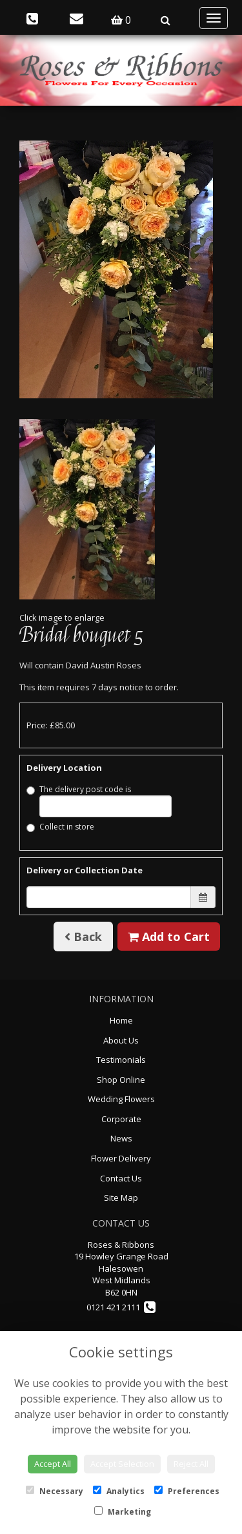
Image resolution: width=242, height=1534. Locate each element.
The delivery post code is (99, 800)
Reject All (191, 1464)
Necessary (54, 1491)
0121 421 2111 (121, 1307)
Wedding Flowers (121, 1099)
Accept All (52, 1464)
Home (121, 1020)
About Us (121, 1040)
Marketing (122, 1511)
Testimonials (121, 1059)
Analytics (119, 1491)
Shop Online (121, 1079)
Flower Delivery (121, 1158)
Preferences (186, 1491)
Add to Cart (169, 936)
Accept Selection (122, 1464)
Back (83, 936)
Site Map (121, 1197)
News (121, 1138)
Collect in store (60, 826)
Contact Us (121, 1178)
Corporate (121, 1119)
